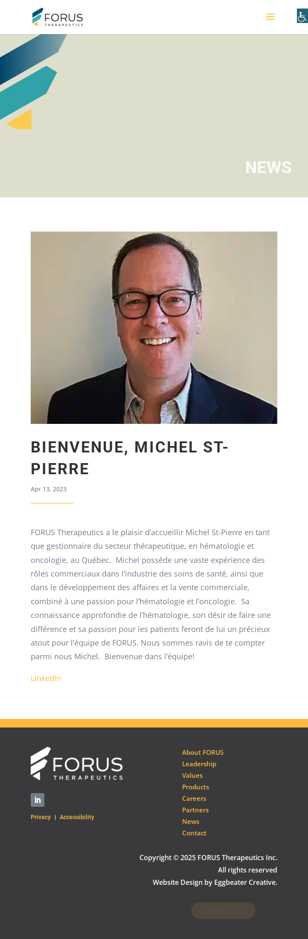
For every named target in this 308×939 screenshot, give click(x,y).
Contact (194, 833)
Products (195, 786)
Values (192, 775)
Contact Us (221, 910)
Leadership (199, 763)
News (190, 821)
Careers (194, 798)
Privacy (41, 817)
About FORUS (203, 752)
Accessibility (77, 817)
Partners (195, 810)
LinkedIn (46, 678)
